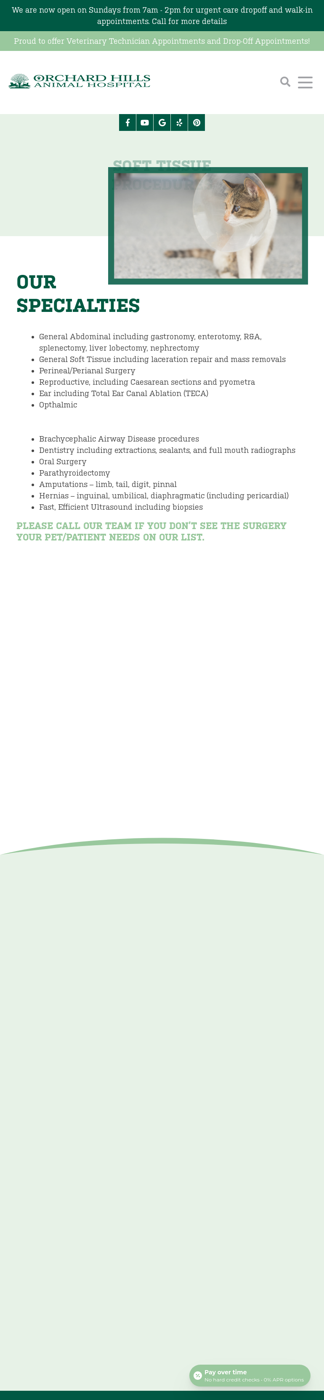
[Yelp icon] (179, 122)
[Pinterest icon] (196, 122)
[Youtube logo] (144, 122)
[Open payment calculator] (250, 1376)
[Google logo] (162, 122)
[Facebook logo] (127, 122)
